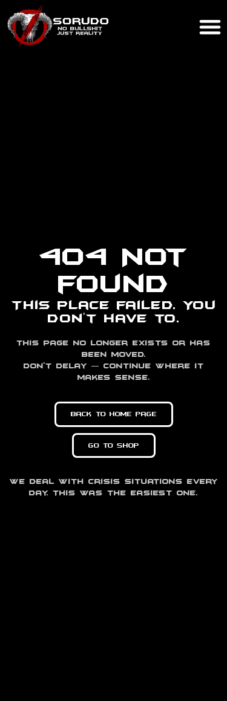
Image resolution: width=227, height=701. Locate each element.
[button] (209, 26)
